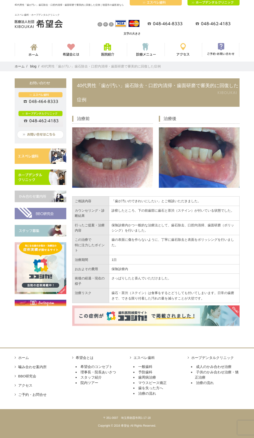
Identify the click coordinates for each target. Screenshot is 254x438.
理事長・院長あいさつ (98, 372)
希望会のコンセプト (96, 367)
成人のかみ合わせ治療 (214, 367)
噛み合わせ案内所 (32, 367)
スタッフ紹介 (91, 377)
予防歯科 (145, 372)
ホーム (23, 358)
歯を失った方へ (150, 388)
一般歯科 (145, 367)
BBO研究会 (27, 376)
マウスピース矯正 (152, 383)
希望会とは (85, 358)
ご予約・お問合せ (32, 395)
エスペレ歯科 (144, 358)
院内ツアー (89, 383)
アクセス (25, 385)
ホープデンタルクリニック (212, 358)
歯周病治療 (147, 377)
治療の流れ (147, 393)
